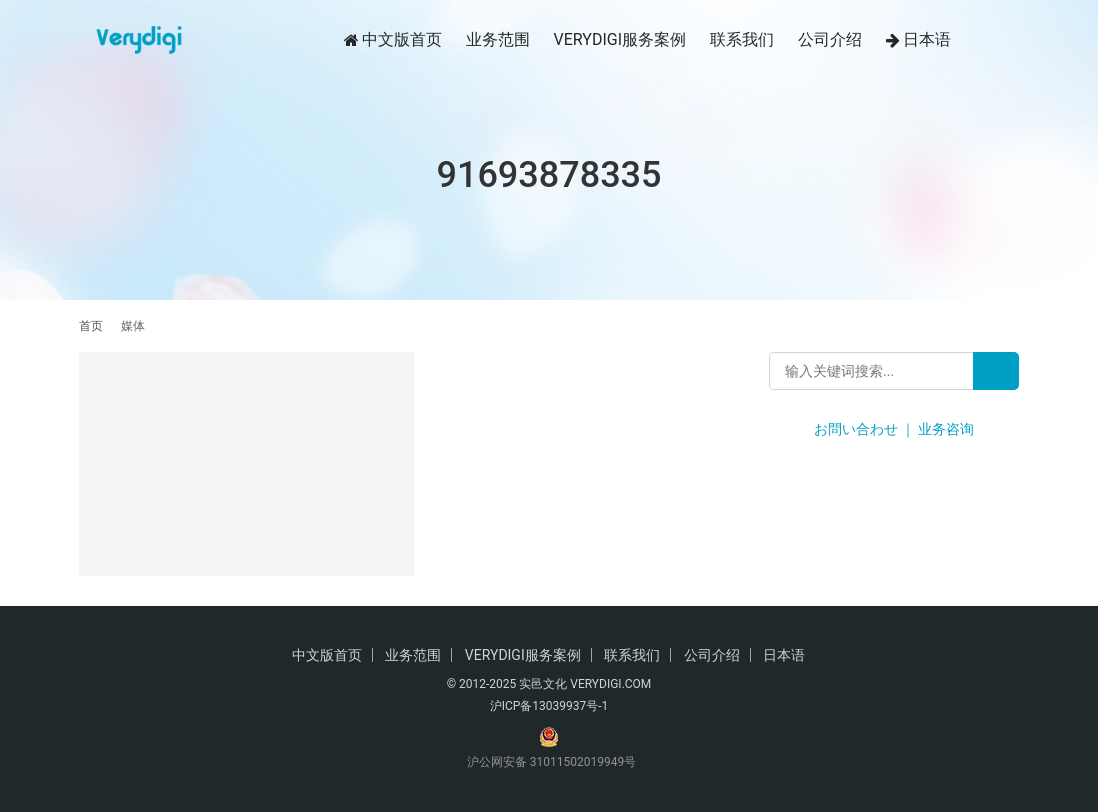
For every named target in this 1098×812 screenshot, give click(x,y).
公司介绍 (830, 39)
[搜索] (1010, 39)
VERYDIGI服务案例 (620, 39)
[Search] (996, 371)
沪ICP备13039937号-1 (549, 706)
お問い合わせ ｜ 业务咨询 (894, 429)
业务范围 (498, 39)
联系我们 (742, 39)
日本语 (918, 40)
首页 (91, 326)
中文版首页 (393, 40)
